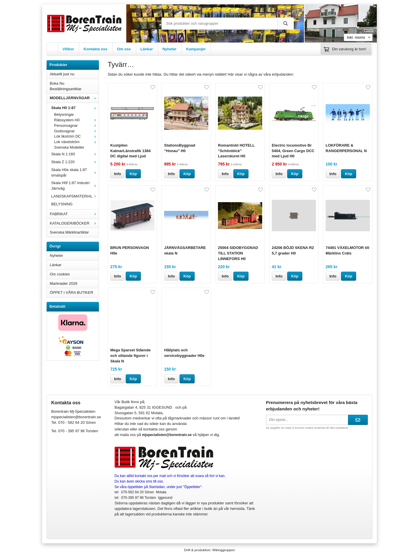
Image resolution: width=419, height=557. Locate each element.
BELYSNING (61, 204)
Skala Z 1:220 (75, 162)
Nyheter (169, 49)
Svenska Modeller (69, 147)
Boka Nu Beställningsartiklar (65, 86)
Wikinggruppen (223, 550)
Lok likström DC (76, 136)
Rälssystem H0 (76, 120)
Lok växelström (76, 142)
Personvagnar (76, 125)
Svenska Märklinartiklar (69, 232)
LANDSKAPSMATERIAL (75, 196)
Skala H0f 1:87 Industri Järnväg (75, 186)
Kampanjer (196, 49)
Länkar (147, 49)
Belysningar (64, 114)
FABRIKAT (74, 214)
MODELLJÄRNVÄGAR (74, 98)
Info (117, 174)
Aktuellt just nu (62, 74)
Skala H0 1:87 (75, 108)
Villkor (68, 49)
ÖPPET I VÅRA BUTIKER (71, 292)
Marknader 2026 (63, 283)
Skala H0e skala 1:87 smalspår (75, 172)
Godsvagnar (76, 131)
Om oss (124, 49)
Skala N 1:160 (75, 154)
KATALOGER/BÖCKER (74, 223)
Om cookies (60, 274)
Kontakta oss (95, 49)
